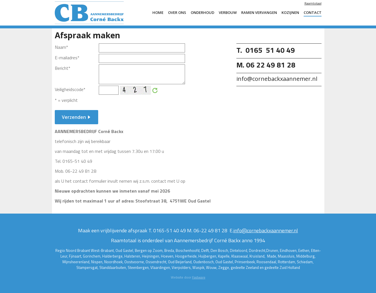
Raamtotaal (313, 3)
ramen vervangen (259, 12)
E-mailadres (67, 57)
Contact (313, 12)
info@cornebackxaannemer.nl (265, 230)
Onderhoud (202, 12)
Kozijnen (290, 12)
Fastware (198, 277)
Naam (61, 47)
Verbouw (228, 12)
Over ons (177, 12)
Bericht (62, 68)
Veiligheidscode (70, 89)
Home (157, 12)
